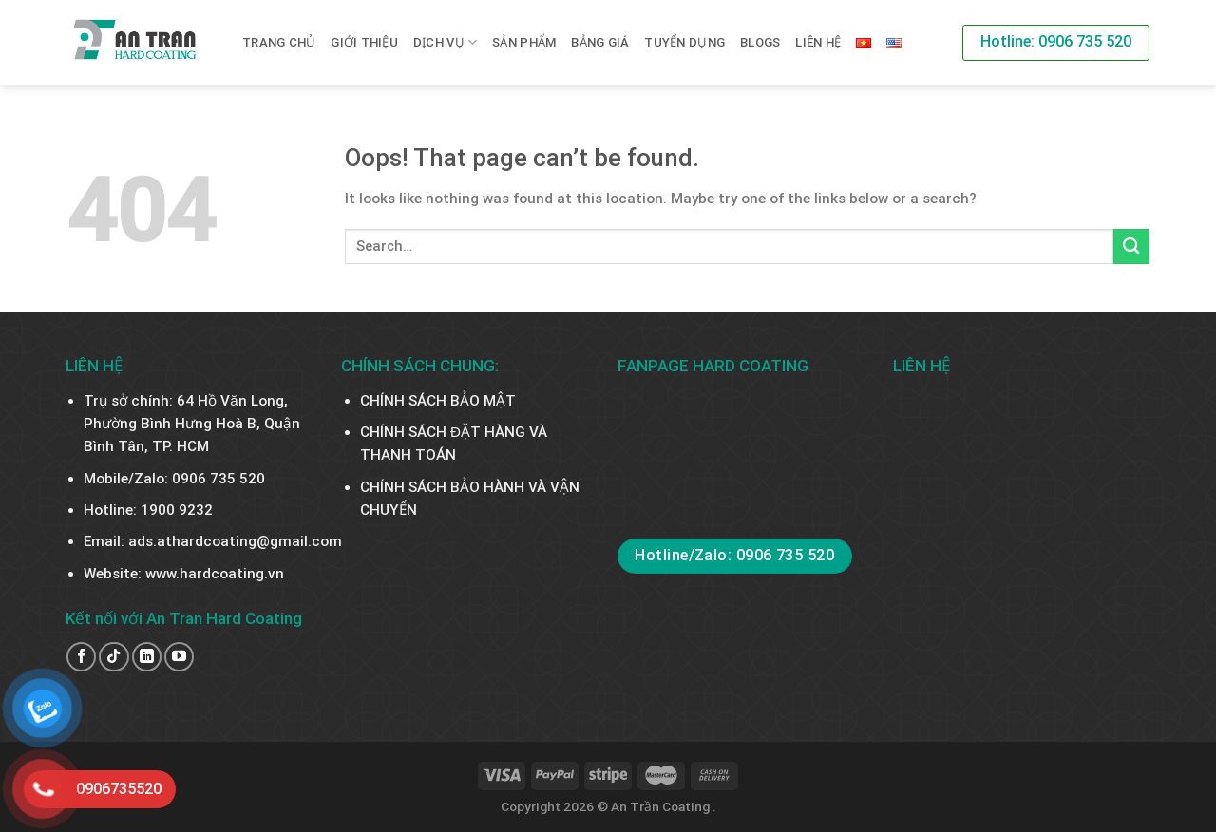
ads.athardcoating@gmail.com (235, 541)
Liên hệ (818, 42)
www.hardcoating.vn (214, 573)
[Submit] (1131, 246)
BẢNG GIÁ (600, 42)
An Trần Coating (661, 806)
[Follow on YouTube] (179, 656)
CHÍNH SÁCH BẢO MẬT (438, 400)
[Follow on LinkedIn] (147, 656)
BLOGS (760, 42)
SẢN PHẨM (524, 42)
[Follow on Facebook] (81, 656)
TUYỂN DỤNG (684, 42)
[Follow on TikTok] (113, 656)
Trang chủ (278, 42)
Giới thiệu (364, 42)
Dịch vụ (445, 42)
